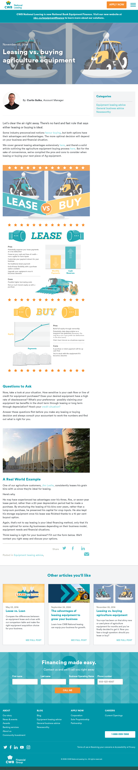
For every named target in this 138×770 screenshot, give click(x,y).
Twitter (65, 549)
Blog (39, 715)
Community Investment (14, 735)
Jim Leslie (48, 485)
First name (17, 676)
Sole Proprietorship (80, 719)
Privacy (131, 747)
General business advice (110, 108)
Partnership (76, 723)
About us (7, 731)
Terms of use (83, 747)
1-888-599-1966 (120, 734)
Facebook (75, 549)
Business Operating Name (81, 676)
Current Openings (114, 715)
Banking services (11, 727)
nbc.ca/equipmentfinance (48, 18)
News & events (10, 719)
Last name (45, 676)
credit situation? (51, 407)
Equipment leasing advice (28, 555)
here (62, 145)
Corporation (76, 715)
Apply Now (116, 4)
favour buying (53, 133)
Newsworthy (103, 112)
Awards (6, 723)
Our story (7, 715)
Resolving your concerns (101, 747)
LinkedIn (84, 549)
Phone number (104, 676)
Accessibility (121, 747)
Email (87, 555)
